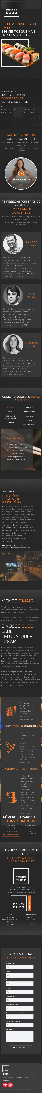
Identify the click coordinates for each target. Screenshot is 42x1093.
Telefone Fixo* (11, 996)
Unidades (19, 1078)
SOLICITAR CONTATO (21, 1047)
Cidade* (8, 988)
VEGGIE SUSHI (29, 412)
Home (4, 1078)
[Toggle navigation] (35, 4)
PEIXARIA (10, 422)
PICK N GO (29, 407)
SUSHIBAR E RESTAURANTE (10, 417)
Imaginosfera (27, 1090)
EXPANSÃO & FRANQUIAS (10, 827)
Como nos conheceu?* (13, 1021)
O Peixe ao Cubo (29, 1078)
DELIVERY (29, 416)
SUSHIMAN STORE (29, 425)
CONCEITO (10, 407)
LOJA (10, 412)
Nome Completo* (12, 963)
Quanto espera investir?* (14, 1013)
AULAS (29, 420)
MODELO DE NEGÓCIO (10, 835)
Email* (8, 972)
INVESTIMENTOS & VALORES (31, 827)
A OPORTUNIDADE (11, 831)
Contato (6, 1080)
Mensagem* (10, 1029)
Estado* (9, 980)
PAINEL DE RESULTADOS (31, 832)
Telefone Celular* (12, 1004)
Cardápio (11, 1078)
